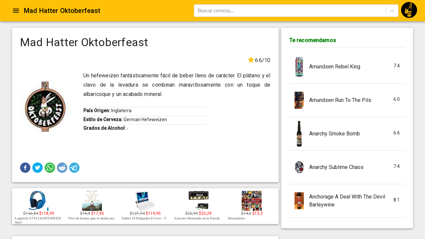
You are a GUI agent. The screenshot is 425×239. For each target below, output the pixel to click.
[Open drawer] (16, 11)
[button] (25, 167)
